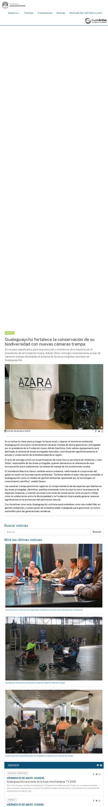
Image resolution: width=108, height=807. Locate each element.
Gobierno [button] (14, 13)
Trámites (28, 13)
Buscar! (97, 531)
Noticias (61, 13)
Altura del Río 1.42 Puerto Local (85, 13)
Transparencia (44, 13)
